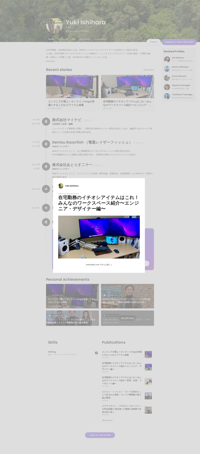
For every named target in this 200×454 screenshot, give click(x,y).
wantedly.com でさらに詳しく (99, 264)
